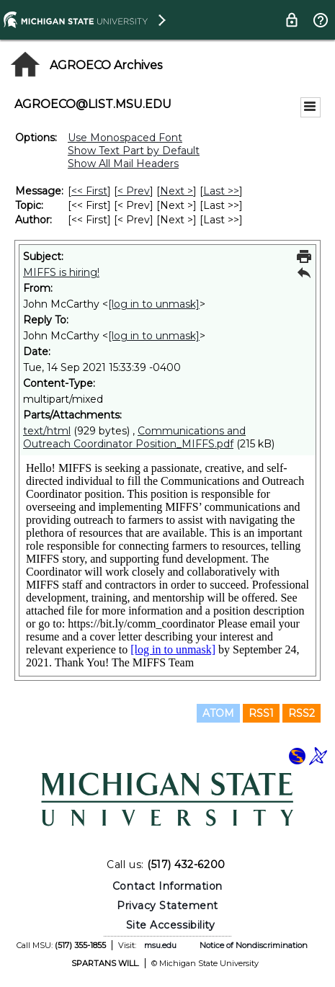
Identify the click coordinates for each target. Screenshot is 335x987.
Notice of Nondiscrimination (254, 945)
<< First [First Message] (89, 190)
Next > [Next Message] (176, 190)
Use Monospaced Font (125, 137)
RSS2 (301, 713)
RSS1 (261, 713)
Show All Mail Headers (123, 163)
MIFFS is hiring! (61, 272)
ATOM (218, 713)
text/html (47, 430)
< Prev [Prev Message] (133, 190)
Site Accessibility (170, 925)
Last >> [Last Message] (221, 190)
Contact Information (167, 886)
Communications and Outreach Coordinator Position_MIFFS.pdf (134, 437)
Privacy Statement (167, 905)
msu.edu (160, 945)
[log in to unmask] (154, 304)
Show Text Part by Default (134, 150)
